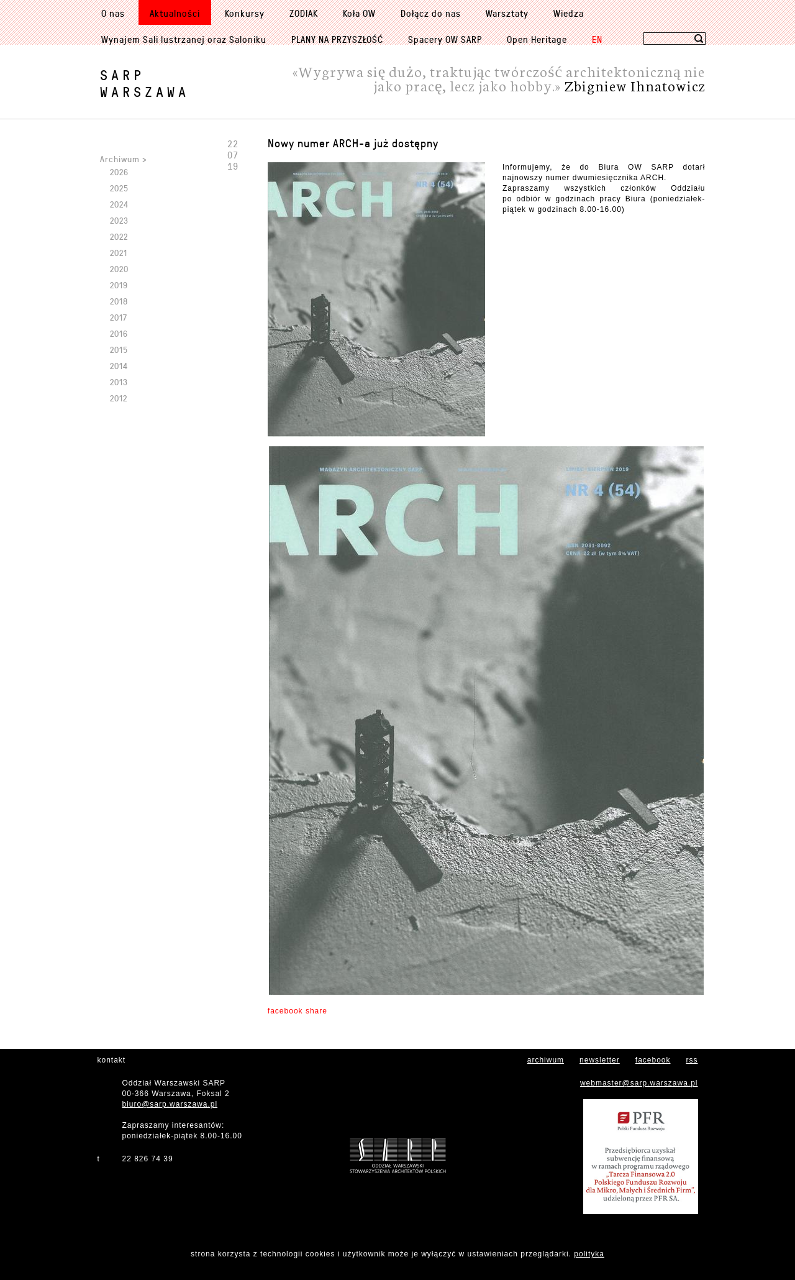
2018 (119, 301)
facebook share (297, 1011)
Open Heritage (537, 39)
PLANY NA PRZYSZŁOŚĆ (337, 39)
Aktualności (175, 13)
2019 (119, 285)
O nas (113, 13)
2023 (119, 220)
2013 (119, 382)
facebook (653, 1060)
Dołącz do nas (431, 13)
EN (597, 39)
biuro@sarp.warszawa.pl (170, 1104)
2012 (118, 398)
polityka (589, 1254)
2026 (119, 172)
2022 (119, 236)
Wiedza (568, 13)
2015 (119, 349)
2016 (119, 333)
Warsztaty (507, 13)
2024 (119, 204)
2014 (119, 366)
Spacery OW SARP (445, 39)
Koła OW (359, 13)
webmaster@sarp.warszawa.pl (639, 1083)
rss (692, 1060)
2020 (119, 269)
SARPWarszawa (144, 83)
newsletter (599, 1060)
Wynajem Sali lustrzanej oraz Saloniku (183, 39)
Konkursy (245, 13)
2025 (119, 188)
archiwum (545, 1060)
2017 (118, 317)
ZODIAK (303, 13)
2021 (118, 252)
